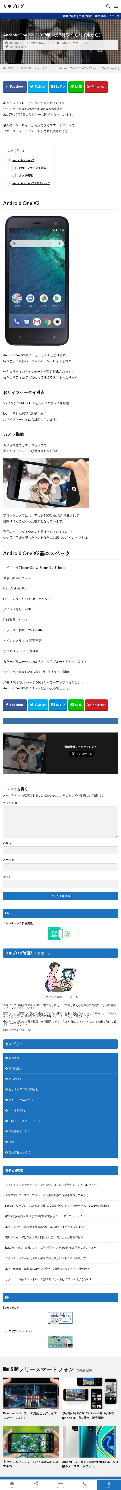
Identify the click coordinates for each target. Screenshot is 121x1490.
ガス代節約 (15, 1078)
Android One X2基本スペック (28, 183)
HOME (11, 68)
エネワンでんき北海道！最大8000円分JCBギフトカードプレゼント (46, 1226)
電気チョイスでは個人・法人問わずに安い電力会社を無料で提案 (44, 1237)
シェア (36, 1485)
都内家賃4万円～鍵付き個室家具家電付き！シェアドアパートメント (46, 1216)
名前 (7, 843)
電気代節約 (15, 1068)
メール (9, 859)
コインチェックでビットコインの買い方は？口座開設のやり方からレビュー (51, 1184)
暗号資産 (14, 1057)
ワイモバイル (12, 672)
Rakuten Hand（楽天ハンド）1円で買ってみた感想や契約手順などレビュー (51, 1247)
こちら (29, 1029)
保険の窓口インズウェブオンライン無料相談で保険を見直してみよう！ (48, 1195)
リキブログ (13, 6)
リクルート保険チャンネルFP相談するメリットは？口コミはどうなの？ (48, 1279)
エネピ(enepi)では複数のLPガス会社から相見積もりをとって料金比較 (47, 1268)
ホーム (12, 1484)
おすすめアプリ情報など (23, 1089)
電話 (85, 1484)
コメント (10, 803)
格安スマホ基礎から (21, 1099)
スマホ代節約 (17, 1110)
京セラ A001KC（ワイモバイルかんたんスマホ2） (30, 1464)
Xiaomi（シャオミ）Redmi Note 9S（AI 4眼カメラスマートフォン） (90, 1464)
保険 (11, 1141)
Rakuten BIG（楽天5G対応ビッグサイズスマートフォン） (30, 1415)
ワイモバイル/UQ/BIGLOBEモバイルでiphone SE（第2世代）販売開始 (88, 1415)
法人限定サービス (19, 1131)
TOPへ (109, 1484)
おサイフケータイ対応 (28, 168)
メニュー (60, 1484)
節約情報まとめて (19, 1152)
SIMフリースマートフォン (76, 43)
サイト (7, 876)
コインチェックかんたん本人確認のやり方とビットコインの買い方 (45, 1258)
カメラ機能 (22, 175)
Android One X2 (18, 47)
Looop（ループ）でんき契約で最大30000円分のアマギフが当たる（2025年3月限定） (57, 1205)
